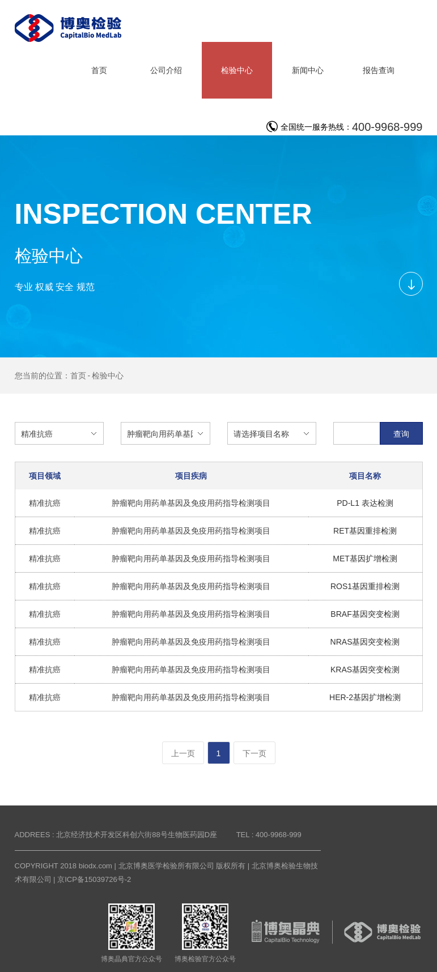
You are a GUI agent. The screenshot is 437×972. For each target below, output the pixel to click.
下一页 (254, 753)
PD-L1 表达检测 (365, 503)
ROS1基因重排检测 (365, 586)
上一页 (183, 753)
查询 (401, 433)
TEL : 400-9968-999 (269, 834)
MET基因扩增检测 (365, 558)
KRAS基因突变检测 (365, 669)
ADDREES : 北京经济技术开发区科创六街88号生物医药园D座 (116, 834)
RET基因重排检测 (365, 530)
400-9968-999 (387, 127)
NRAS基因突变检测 (365, 641)
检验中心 (108, 375)
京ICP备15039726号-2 (94, 879)
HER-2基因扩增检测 (365, 697)
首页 (78, 375)
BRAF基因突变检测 (364, 614)
